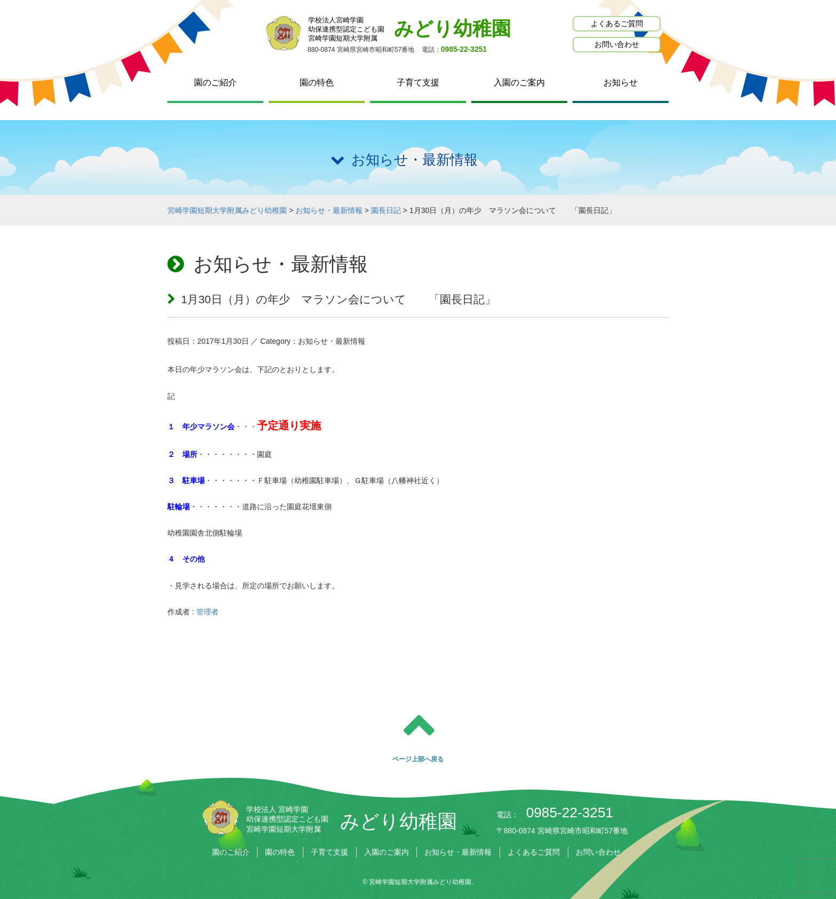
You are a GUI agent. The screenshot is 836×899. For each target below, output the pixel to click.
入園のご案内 (519, 82)
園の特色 (317, 82)
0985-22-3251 (464, 49)
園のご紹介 (215, 82)
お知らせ (621, 82)
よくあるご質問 (617, 23)
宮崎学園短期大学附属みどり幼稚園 (420, 882)
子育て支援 (418, 82)
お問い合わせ (616, 44)
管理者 (207, 612)
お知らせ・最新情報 (458, 852)
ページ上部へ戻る (418, 759)
